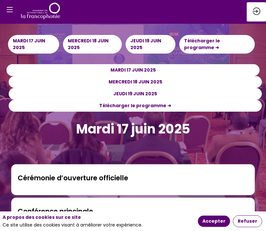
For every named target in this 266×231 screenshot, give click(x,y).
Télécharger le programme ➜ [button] (202, 44)
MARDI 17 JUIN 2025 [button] (29, 44)
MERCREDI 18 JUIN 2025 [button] (88, 44)
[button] (9, 9)
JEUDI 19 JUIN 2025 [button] (145, 44)
